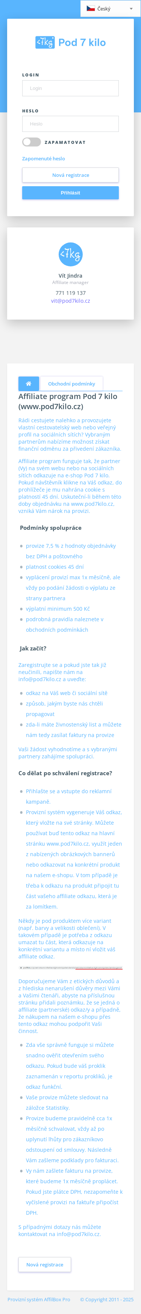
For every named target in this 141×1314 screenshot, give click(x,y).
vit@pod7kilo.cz (70, 300)
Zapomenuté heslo (43, 158)
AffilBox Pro (57, 1299)
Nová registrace (70, 175)
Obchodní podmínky (71, 383)
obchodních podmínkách (57, 629)
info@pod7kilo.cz (39, 679)
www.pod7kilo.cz (92, 503)
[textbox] (110, 9)
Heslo (30, 111)
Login (30, 75)
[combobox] (110, 8)
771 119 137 (71, 292)
